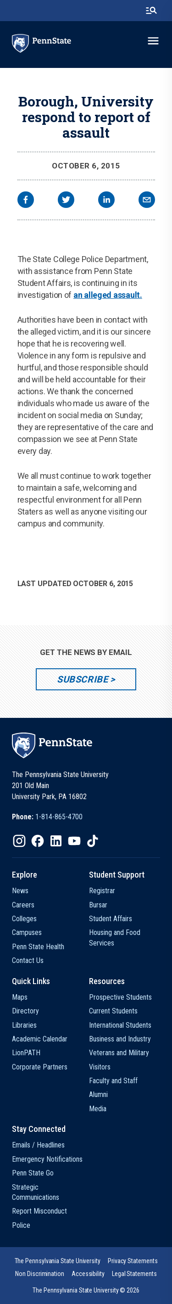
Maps (20, 997)
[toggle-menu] (153, 41)
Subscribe (82, 679)
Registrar (102, 890)
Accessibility (88, 1273)
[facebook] (25, 200)
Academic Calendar (39, 1039)
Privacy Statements (133, 1261)
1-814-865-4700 (59, 816)
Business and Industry (120, 1039)
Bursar (98, 905)
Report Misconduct (39, 1211)
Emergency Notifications (47, 1159)
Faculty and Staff (113, 1080)
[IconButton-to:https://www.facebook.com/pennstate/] (37, 841)
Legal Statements (134, 1273)
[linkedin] (106, 200)
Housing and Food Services (114, 937)
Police (21, 1225)
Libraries (24, 1025)
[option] (47, 817)
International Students (120, 1025)
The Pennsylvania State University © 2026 (86, 1290)
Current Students (113, 1011)
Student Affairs (110, 918)
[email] (147, 200)
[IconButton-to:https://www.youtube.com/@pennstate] (74, 841)
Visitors (100, 1067)
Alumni (98, 1094)
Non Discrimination (39, 1273)
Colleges (24, 918)
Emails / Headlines (38, 1145)
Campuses (27, 932)
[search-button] (151, 10)
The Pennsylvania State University (57, 1261)
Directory (25, 1011)
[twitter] (66, 200)
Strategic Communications (35, 1192)
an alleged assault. (107, 295)
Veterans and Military (119, 1052)
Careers (23, 905)
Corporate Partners (39, 1067)
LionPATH (26, 1052)
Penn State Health (38, 946)
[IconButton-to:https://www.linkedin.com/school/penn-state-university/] (56, 841)
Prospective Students (120, 997)
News (20, 890)
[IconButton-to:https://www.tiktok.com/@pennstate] (92, 841)
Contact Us (28, 960)
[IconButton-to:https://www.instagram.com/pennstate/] (19, 841)
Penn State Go (33, 1173)
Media (97, 1108)
